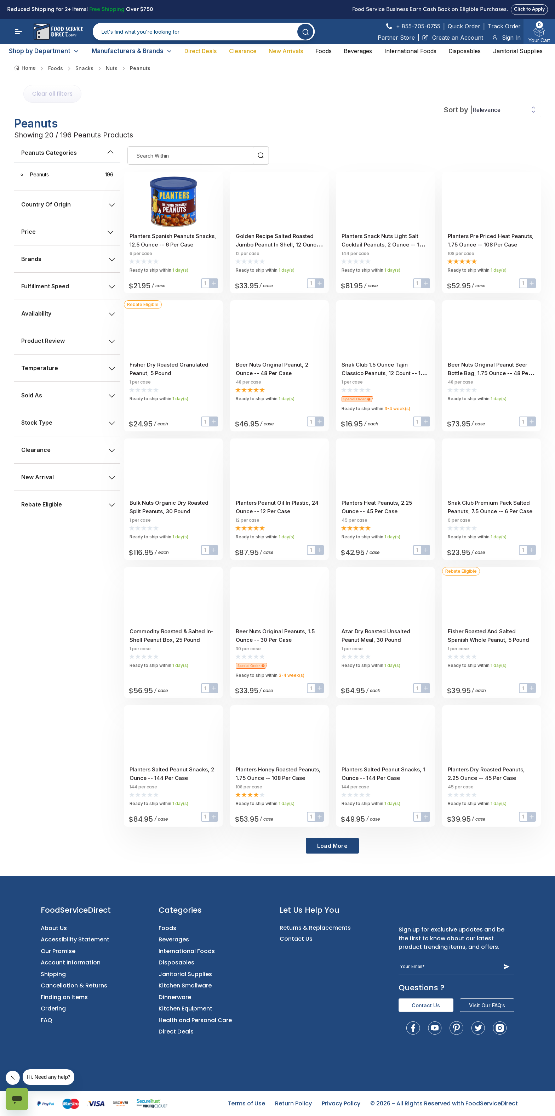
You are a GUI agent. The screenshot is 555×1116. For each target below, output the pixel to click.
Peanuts (140, 68)
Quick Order (464, 26)
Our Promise (58, 951)
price (67, 231)
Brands (68, 258)
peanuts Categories (68, 152)
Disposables (464, 51)
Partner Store (396, 37)
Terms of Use (246, 1103)
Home (25, 68)
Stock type (68, 422)
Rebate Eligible (68, 504)
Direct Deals (200, 51)
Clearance (243, 51)
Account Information (71, 962)
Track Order (504, 26)
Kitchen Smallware (185, 985)
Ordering (53, 1008)
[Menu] (18, 31)
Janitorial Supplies (518, 51)
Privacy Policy (341, 1103)
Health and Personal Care (195, 1020)
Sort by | (458, 110)
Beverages (358, 51)
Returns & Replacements (315, 928)
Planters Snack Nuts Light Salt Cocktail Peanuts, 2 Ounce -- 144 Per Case (384, 244)
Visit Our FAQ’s (487, 1005)
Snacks (84, 68)
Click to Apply (529, 9)
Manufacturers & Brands (132, 51)
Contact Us (296, 939)
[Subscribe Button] (506, 966)
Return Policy (293, 1103)
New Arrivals (286, 51)
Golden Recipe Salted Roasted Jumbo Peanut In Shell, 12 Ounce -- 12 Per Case (278, 244)
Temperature (68, 368)
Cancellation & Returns (74, 985)
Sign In (506, 37)
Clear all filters (52, 94)
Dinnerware (175, 997)
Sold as (68, 395)
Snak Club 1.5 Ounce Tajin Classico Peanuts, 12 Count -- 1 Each (381, 373)
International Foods (410, 51)
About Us (54, 928)
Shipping (53, 974)
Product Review (68, 340)
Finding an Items (64, 997)
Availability (68, 313)
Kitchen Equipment (185, 1008)
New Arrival (68, 477)
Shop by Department (44, 51)
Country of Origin (68, 204)
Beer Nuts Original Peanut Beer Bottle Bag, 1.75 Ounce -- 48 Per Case (489, 373)
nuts (112, 68)
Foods (323, 51)
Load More (332, 845)
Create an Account (452, 37)
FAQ (46, 1020)
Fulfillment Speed (68, 286)
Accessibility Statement (75, 939)
